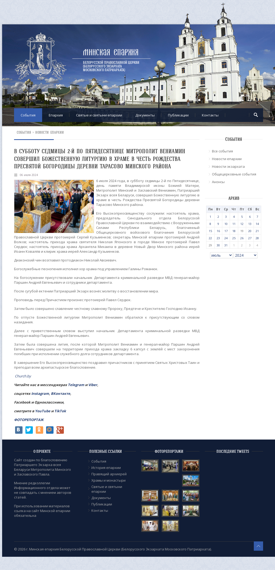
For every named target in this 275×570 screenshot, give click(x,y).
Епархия (56, 115)
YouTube (43, 411)
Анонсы (218, 181)
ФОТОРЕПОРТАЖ (28, 419)
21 (257, 231)
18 (234, 231)
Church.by (23, 376)
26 (241, 238)
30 (218, 245)
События (28, 115)
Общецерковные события (234, 174)
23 (218, 238)
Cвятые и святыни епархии (99, 115)
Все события (222, 151)
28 (257, 238)
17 (226, 231)
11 (234, 224)
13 (249, 224)
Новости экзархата (228, 166)
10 (226, 224)
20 (249, 231)
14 (257, 224)
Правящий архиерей (109, 474)
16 (218, 231)
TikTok (60, 411)
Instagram (40, 393)
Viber (92, 384)
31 (226, 245)
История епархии (106, 467)
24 (226, 238)
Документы (145, 115)
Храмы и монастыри (108, 480)
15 (210, 231)
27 (249, 238)
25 (234, 238)
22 (210, 238)
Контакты (210, 115)
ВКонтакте (60, 393)
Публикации (178, 115)
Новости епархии (49, 132)
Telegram (76, 384)
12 (241, 224)
